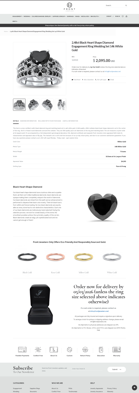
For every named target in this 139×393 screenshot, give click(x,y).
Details (16, 121)
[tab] (16, 121)
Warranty (110, 391)
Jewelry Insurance (96, 391)
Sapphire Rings (35, 388)
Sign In (117, 16)
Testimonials (73, 391)
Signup (108, 16)
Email (111, 79)
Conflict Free (56, 391)
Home (6, 31)
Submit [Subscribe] (116, 369)
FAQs (70, 388)
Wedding (16, 391)
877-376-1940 (100, 79)
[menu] (58, 19)
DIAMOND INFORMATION (28, 121)
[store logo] (69, 7)
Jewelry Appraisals (96, 388)
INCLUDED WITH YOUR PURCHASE (49, 121)
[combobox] (115, 5)
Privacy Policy (112, 388)
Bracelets (33, 391)
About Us (55, 388)
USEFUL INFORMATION (70, 121)
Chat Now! (76, 79)
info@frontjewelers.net (113, 71)
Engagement (17, 388)
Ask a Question (88, 79)
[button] (17, 68)
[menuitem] (17, 16)
